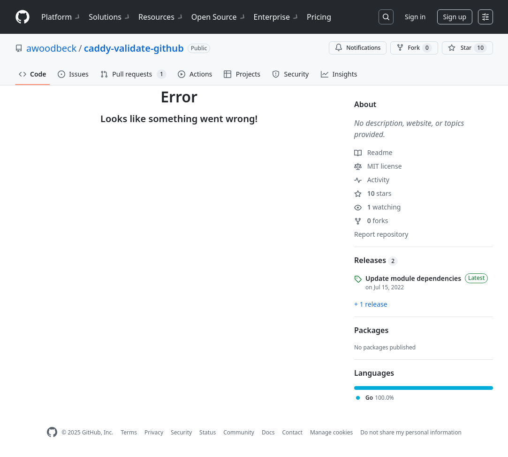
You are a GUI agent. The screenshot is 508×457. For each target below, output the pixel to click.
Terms (129, 432)
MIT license (378, 166)
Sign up (454, 16)
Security (181, 432)
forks (371, 220)
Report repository (381, 234)
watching (377, 206)
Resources (161, 17)
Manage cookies (331, 432)
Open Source (218, 17)
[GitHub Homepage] (52, 432)
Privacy (153, 432)
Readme (373, 152)
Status (207, 432)
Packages (371, 330)
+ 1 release (370, 304)
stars (372, 193)
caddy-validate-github (134, 48)
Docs (268, 432)
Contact (292, 432)
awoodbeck (51, 48)
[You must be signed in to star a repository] (467, 47)
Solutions (110, 17)
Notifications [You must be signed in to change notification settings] (357, 48)
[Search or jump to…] (386, 17)
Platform (61, 17)
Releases (376, 260)
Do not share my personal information (411, 432)
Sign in (415, 16)
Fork (414, 48)
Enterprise (276, 17)
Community (238, 432)
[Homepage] (22, 17)
